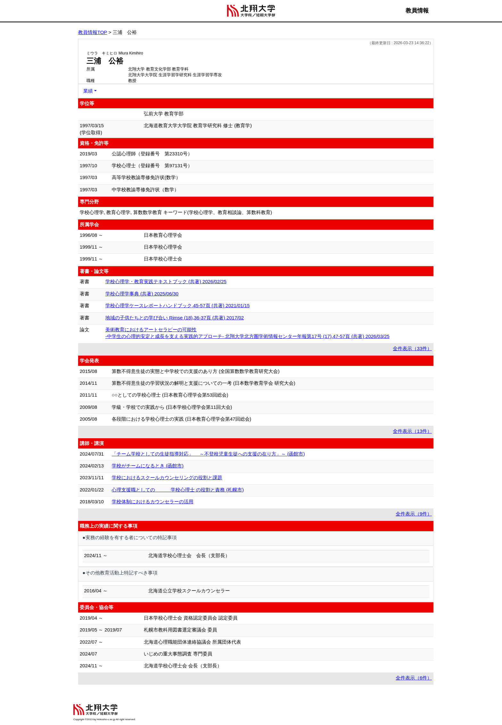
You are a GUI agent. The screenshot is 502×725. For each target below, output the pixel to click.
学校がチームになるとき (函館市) (147, 465)
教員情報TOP (92, 32)
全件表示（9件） (414, 513)
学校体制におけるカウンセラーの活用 (152, 501)
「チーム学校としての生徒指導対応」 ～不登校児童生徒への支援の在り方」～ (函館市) (208, 454)
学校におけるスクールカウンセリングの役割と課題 (167, 477)
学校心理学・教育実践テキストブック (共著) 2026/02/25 (165, 281)
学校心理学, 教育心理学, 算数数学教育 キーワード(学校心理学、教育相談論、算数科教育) (176, 212)
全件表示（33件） (412, 348)
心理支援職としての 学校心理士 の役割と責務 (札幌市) (178, 489)
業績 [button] (88, 91)
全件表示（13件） (412, 431)
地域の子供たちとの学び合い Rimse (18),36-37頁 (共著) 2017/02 (174, 317)
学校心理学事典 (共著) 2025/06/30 (141, 293)
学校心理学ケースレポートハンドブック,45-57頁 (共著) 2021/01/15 (177, 305)
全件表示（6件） (414, 677)
